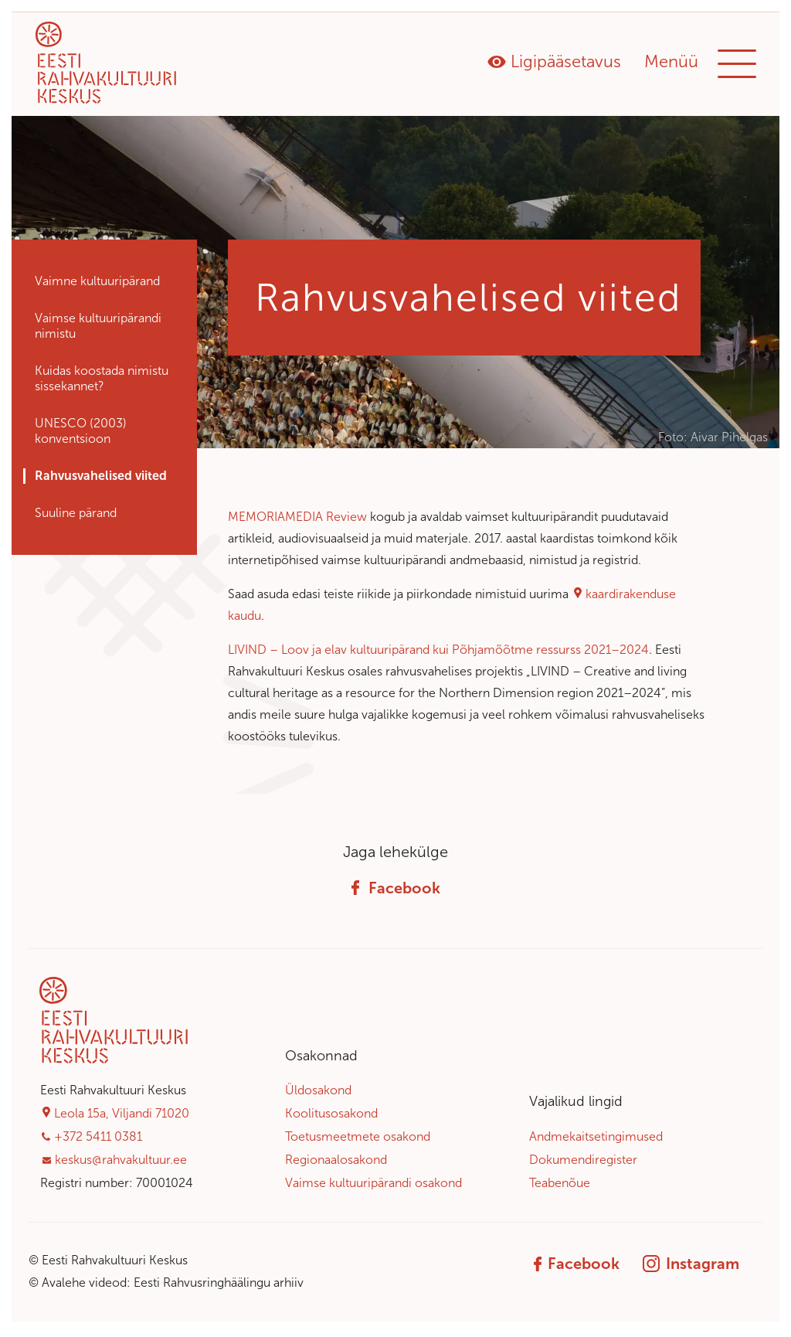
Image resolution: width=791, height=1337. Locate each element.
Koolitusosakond (331, 1117)
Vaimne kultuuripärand (97, 284)
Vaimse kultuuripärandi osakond (373, 1186)
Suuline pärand (76, 516)
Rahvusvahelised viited (101, 479)
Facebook (395, 892)
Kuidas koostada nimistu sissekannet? (101, 382)
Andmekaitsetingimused (596, 1140)
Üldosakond (318, 1094)
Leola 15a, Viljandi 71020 (121, 1117)
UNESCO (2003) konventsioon (81, 435)
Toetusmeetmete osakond (357, 1140)
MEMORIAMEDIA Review (297, 520)
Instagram (691, 1268)
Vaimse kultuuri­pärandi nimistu (98, 330)
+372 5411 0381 (98, 1140)
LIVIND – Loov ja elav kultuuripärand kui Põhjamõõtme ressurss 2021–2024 (438, 653)
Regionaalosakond (336, 1163)
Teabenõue (559, 1186)
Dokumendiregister (583, 1163)
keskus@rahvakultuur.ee (121, 1163)
